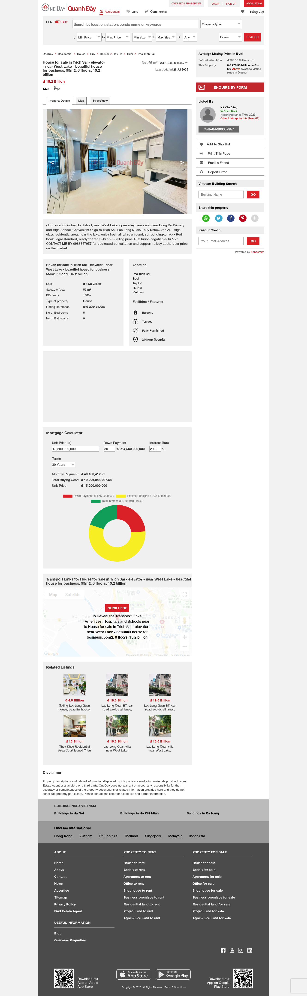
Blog (58, 933)
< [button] (52, 162)
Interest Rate (159, 443)
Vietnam (85, 836)
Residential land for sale (211, 904)
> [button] (182, 162)
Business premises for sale (214, 897)
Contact (60, 876)
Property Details (59, 100)
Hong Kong (63, 836)
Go (253, 194)
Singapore (153, 836)
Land (132, 12)
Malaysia (175, 836)
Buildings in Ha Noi (69, 813)
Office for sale (203, 883)
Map (81, 100)
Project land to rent (138, 911)
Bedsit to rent (134, 870)
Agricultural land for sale (212, 918)
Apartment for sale (207, 876)
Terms (56, 458)
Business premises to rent (143, 897)
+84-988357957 (222, 129)
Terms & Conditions (175, 987)
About (59, 870)
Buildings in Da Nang (203, 813)
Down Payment (115, 443)
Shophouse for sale (208, 890)
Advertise (61, 890)
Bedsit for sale (204, 870)
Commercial (156, 12)
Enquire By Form (230, 87)
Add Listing (254, 3)
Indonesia (197, 836)
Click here (117, 608)
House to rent (133, 863)
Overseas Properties (187, 3)
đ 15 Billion (74, 741)
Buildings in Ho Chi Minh (139, 813)
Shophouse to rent (137, 890)
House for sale (204, 863)
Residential (109, 12)
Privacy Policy (65, 904)
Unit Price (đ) (61, 443)
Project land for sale (208, 911)
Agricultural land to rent (141, 918)
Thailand (131, 836)
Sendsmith (257, 251)
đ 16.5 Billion (117, 741)
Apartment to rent (137, 876)
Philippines (108, 836)
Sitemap (60, 897)
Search (253, 37)
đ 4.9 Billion (74, 700)
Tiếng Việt (257, 12)
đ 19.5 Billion (117, 700)
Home (58, 863)
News (58, 883)
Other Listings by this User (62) (239, 118)
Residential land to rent (141, 904)
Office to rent (133, 883)
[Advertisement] (230, 328)
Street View (100, 100)
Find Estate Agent (68, 911)
